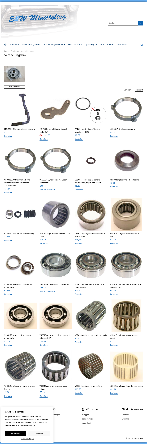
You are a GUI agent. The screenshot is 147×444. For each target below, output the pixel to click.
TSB (141, 438)
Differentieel (14, 87)
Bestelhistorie (87, 419)
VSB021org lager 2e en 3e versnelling (126, 386)
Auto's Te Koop (107, 44)
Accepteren (15, 433)
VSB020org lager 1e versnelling (88, 386)
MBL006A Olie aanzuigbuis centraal (19, 129)
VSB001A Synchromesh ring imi (123, 129)
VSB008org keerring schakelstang (124, 180)
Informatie (122, 44)
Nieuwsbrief (86, 423)
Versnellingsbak (27, 51)
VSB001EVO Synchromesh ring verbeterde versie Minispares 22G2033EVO (17, 183)
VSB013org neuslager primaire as (54, 284)
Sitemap (125, 419)
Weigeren (39, 433)
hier (34, 425)
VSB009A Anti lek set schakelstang (19, 234)
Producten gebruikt (31, 44)
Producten (14, 44)
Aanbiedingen (54, 415)
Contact (125, 415)
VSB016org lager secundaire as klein (91, 335)
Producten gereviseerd (54, 44)
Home (6, 51)
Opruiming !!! (91, 44)
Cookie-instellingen (27, 439)
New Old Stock (75, 44)
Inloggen (85, 415)
